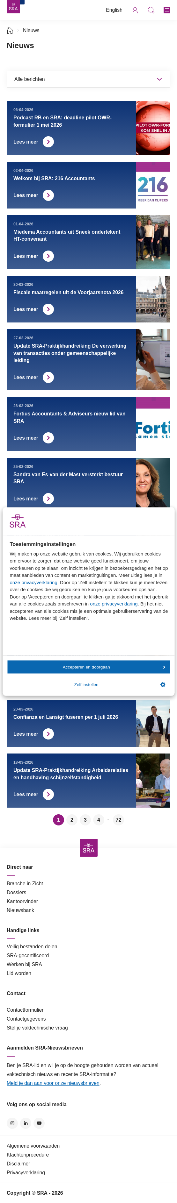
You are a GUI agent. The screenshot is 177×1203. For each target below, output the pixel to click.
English (114, 10)
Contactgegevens (26, 1019)
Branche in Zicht (25, 883)
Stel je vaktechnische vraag (37, 1027)
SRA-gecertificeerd (28, 955)
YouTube (39, 1123)
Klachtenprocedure (28, 1154)
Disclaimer (18, 1163)
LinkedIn (25, 1123)
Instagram (12, 1123)
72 (119, 820)
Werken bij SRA (24, 964)
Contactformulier (25, 1010)
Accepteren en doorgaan (114, 666)
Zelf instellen (120, 684)
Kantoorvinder (22, 901)
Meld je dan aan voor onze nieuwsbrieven (53, 1083)
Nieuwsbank (20, 910)
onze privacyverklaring (33, 582)
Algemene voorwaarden (33, 1146)
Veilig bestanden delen (32, 946)
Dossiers (16, 892)
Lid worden (19, 973)
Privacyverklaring (26, 1172)
